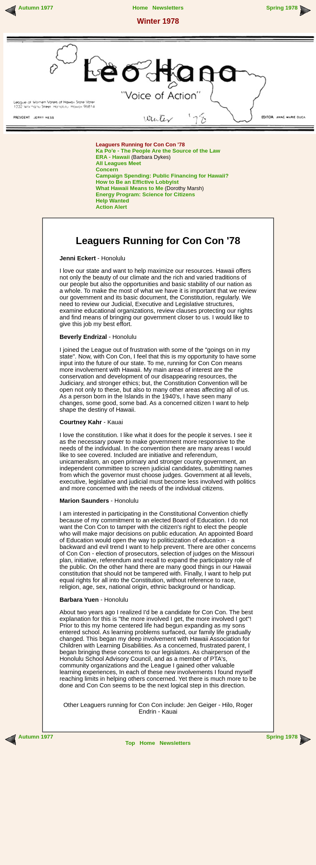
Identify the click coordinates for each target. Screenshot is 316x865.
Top (130, 743)
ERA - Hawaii (113, 157)
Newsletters (168, 8)
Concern (107, 169)
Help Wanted (112, 201)
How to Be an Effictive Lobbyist (137, 182)
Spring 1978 (282, 8)
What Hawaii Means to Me (129, 188)
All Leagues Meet (118, 163)
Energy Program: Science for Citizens (145, 194)
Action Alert (111, 207)
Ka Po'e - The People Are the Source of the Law (158, 151)
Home (140, 8)
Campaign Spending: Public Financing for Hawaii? (162, 176)
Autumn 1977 (35, 8)
